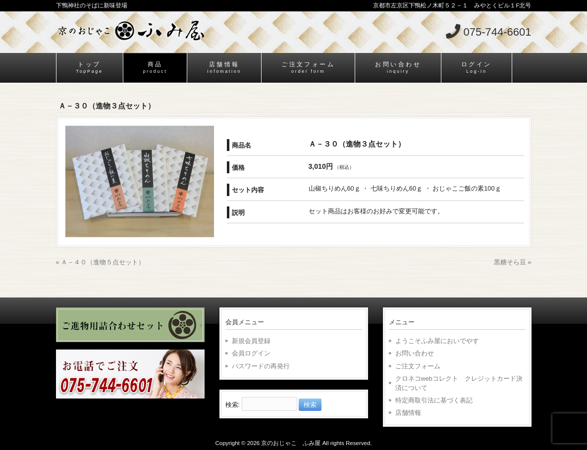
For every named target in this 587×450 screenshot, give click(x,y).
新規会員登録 (251, 341)
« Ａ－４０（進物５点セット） (100, 262)
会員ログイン (251, 353)
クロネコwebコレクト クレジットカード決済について (459, 383)
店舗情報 (408, 412)
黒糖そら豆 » (513, 262)
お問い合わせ (414, 353)
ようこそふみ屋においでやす (437, 341)
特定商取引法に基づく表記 (434, 400)
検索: (232, 404)
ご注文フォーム (417, 366)
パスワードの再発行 (261, 366)
